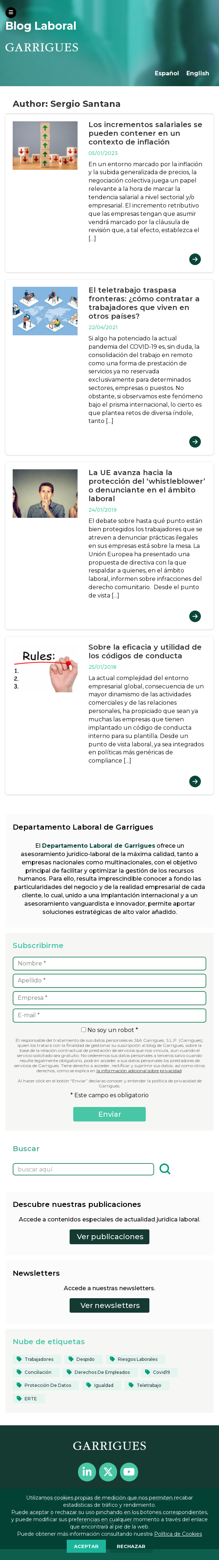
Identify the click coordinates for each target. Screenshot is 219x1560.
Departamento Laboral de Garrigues (98, 845)
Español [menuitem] (167, 73)
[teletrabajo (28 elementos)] (147, 1385)
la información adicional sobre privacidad (139, 1070)
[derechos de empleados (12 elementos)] (100, 1372)
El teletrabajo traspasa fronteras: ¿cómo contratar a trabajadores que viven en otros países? (144, 303)
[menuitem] (167, 73)
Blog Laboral (41, 26)
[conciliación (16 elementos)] (36, 1372)
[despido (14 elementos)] (84, 1359)
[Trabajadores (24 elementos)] (37, 1359)
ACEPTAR (86, 1546)
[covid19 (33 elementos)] (159, 1372)
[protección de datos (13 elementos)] (46, 1385)
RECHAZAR (131, 1546)
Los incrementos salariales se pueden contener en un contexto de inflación (145, 133)
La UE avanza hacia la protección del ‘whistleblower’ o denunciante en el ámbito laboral (146, 485)
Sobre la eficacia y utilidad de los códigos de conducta (145, 651)
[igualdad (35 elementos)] (101, 1385)
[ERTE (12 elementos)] (29, 1399)
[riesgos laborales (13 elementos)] (135, 1359)
